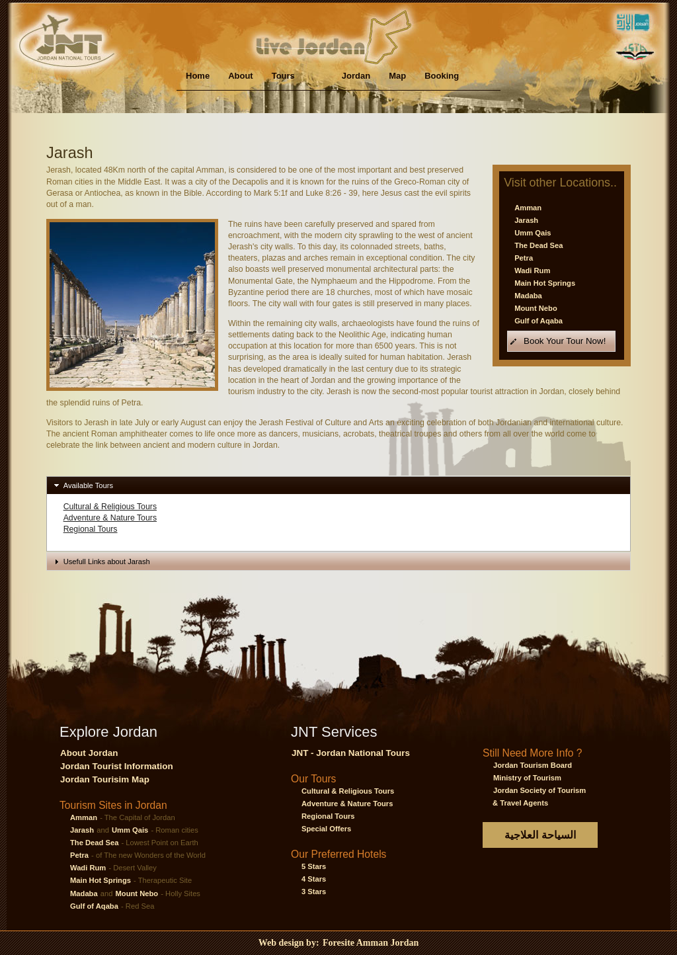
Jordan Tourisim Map (104, 779)
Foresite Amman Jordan (370, 943)
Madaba (528, 296)
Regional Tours (90, 529)
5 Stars (313, 866)
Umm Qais (532, 233)
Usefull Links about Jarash (106, 561)
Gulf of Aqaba (538, 321)
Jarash (526, 220)
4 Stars (313, 879)
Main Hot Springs (544, 283)
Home (198, 76)
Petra (523, 258)
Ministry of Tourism (527, 778)
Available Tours (88, 485)
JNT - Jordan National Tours (351, 753)
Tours (283, 76)
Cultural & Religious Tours (110, 506)
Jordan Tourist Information (116, 766)
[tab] (338, 485)
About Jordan (89, 753)
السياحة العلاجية (539, 835)
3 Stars (313, 891)
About (240, 76)
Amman (527, 208)
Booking (441, 76)
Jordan (356, 76)
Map (397, 76)
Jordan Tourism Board (532, 765)
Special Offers (326, 829)
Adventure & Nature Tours (110, 517)
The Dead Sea (538, 245)
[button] (561, 341)
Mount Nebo (535, 308)
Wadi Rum (532, 270)
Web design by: (290, 943)
